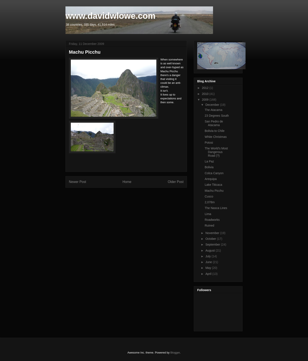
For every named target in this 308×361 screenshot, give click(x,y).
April (208, 274)
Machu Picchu (214, 190)
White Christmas (216, 137)
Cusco (209, 196)
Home (127, 182)
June (209, 262)
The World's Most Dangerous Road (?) (216, 152)
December (212, 104)
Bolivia (209, 167)
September (213, 244)
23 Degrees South (217, 115)
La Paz (209, 161)
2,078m (210, 202)
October (211, 238)
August (210, 250)
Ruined (209, 225)
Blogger (175, 352)
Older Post (176, 182)
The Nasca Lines (216, 208)
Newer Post (77, 182)
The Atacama (213, 110)
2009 (205, 99)
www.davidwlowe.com (110, 16)
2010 (205, 94)
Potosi (209, 142)
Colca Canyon (214, 173)
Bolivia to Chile (215, 131)
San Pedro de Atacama (214, 123)
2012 (205, 88)
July (208, 256)
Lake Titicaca (213, 184)
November (212, 233)
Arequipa (211, 179)
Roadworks (212, 219)
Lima (208, 214)
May (208, 268)
